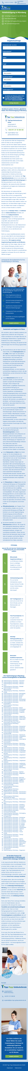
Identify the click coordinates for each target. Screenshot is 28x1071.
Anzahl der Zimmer (7, 76)
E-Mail (4, 64)
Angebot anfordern (14, 323)
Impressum (10, 1068)
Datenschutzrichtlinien (17, 99)
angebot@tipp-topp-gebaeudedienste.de (15, 1000)
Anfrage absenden (14, 103)
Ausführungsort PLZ (8, 89)
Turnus (5, 83)
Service (5, 70)
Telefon (4, 57)
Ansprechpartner (7, 51)
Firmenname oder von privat (10, 45)
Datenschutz (18, 1068)
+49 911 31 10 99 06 (9, 2)
